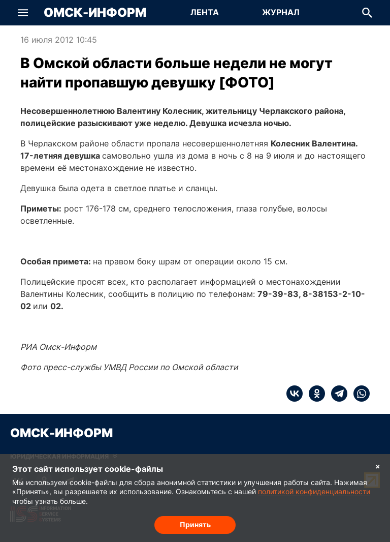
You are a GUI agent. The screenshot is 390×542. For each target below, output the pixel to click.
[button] (23, 12)
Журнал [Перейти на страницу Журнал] (281, 12)
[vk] (294, 393)
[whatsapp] (358, 393)
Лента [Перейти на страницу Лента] (204, 12)
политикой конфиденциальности (314, 491)
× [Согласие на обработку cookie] (377, 466)
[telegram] (336, 393)
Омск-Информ (95, 13)
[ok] (314, 393)
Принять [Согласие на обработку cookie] (195, 524)
